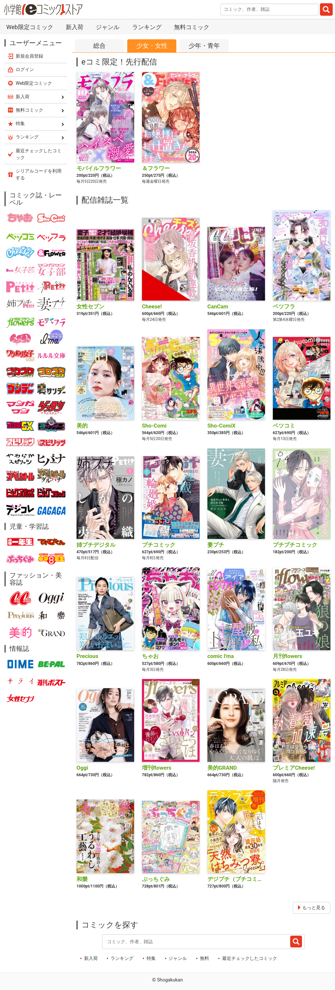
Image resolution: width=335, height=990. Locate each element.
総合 (99, 45)
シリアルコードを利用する (39, 174)
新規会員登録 (29, 56)
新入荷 (74, 27)
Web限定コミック (29, 27)
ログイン (25, 69)
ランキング (147, 27)
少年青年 (204, 46)
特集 (151, 958)
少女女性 (152, 46)
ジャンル (107, 27)
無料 (204, 958)
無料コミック (191, 27)
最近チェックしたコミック (249, 958)
